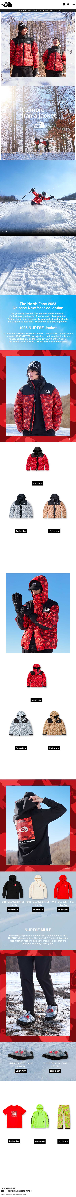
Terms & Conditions (5, 1194)
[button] (74, 4)
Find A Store (68, 4)
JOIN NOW (58, 10)
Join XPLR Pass (64, 4)
